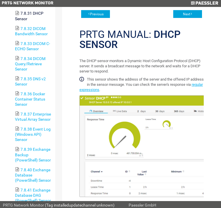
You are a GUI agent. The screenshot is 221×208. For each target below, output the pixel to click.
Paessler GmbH (142, 205)
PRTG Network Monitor (23, 205)
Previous (97, 14)
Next (186, 14)
